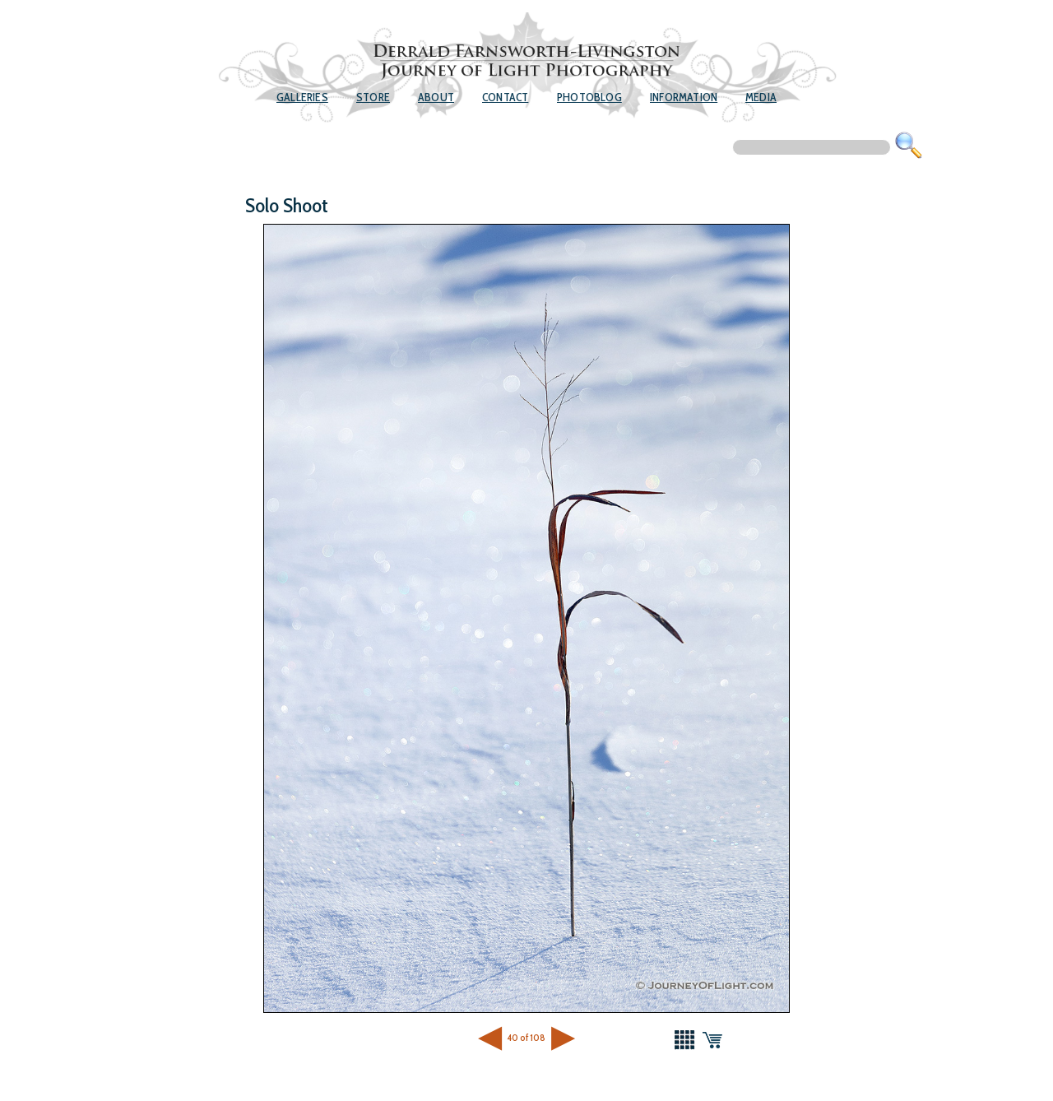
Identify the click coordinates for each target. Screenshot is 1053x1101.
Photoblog (589, 97)
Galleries (302, 97)
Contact (505, 97)
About (436, 97)
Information (683, 97)
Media (761, 97)
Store (373, 97)
